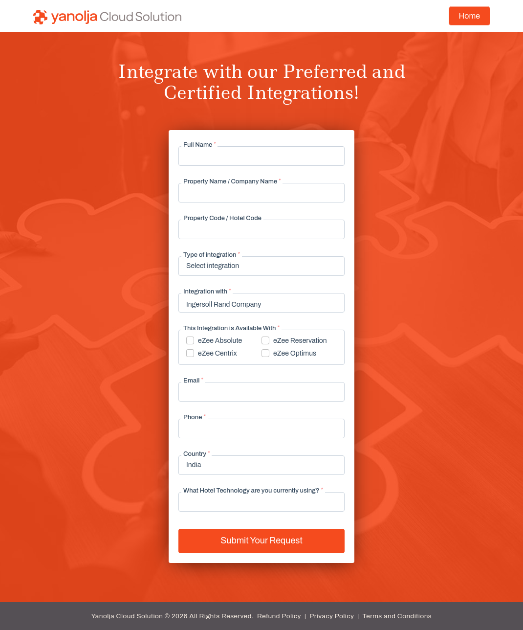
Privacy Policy (331, 616)
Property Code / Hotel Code (222, 218)
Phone (194, 417)
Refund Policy (279, 616)
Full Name (199, 144)
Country (196, 453)
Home (469, 16)
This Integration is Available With (231, 328)
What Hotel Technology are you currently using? (253, 490)
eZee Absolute (220, 340)
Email (193, 380)
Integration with (207, 291)
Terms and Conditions (397, 616)
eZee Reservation (300, 340)
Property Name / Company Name (232, 181)
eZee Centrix (217, 353)
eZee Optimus (294, 353)
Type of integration (211, 254)
